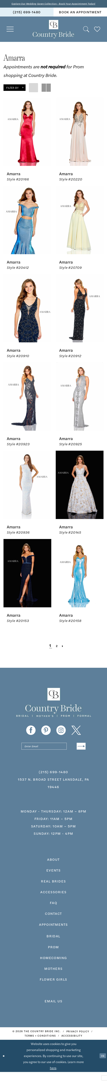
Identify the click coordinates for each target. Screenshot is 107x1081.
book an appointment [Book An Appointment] (80, 18)
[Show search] (86, 35)
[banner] (53, 35)
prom (53, 956)
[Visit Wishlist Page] (97, 35)
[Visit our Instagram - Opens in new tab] (61, 736)
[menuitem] (27, 18)
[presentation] (27, 138)
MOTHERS (53, 977)
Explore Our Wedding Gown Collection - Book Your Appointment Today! (53, 7)
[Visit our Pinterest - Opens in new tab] (46, 736)
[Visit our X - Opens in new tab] (76, 736)
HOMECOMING (53, 966)
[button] (10, 35)
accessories (53, 900)
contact (53, 922)
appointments (53, 933)
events (53, 879)
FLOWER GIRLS (53, 988)
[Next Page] (65, 651)
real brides (53, 890)
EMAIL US (54, 1010)
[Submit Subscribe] (79, 754)
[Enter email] (53, 754)
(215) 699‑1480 (53, 780)
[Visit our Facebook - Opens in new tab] (31, 736)
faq (53, 911)
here (53, 1076)
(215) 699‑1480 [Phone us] (27, 18)
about (53, 868)
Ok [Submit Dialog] (101, 1065)
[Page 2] (57, 651)
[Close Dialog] (5, 1065)
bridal (53, 945)
